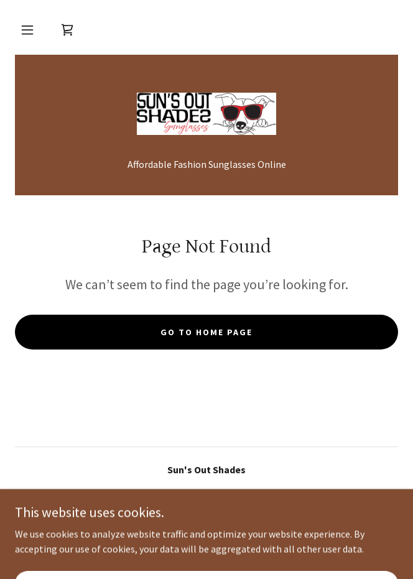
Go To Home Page (206, 332)
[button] (27, 29)
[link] (67, 29)
